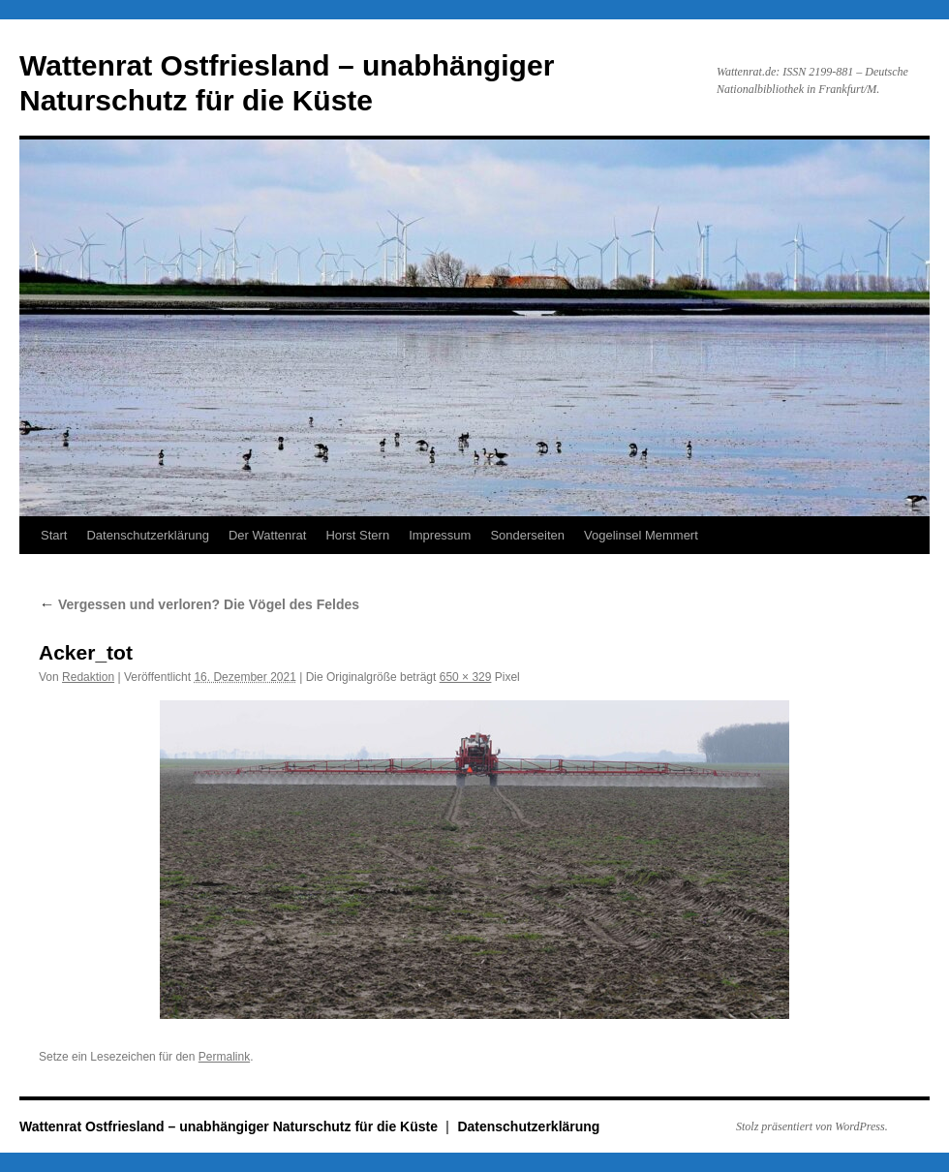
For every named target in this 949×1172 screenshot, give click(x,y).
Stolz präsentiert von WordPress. (812, 1126)
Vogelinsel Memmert (641, 535)
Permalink (224, 1057)
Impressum (440, 535)
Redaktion (88, 677)
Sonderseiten (527, 535)
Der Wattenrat (267, 535)
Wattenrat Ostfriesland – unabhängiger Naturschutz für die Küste (230, 1126)
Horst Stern (357, 535)
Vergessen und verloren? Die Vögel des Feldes (199, 604)
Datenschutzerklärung (147, 535)
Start (54, 535)
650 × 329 (466, 677)
